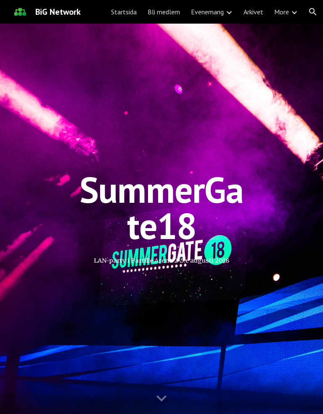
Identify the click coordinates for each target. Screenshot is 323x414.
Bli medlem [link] (164, 12)
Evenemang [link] (207, 12)
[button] (313, 12)
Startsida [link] (124, 12)
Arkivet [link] (253, 12)
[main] (161, 208)
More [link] (281, 12)
